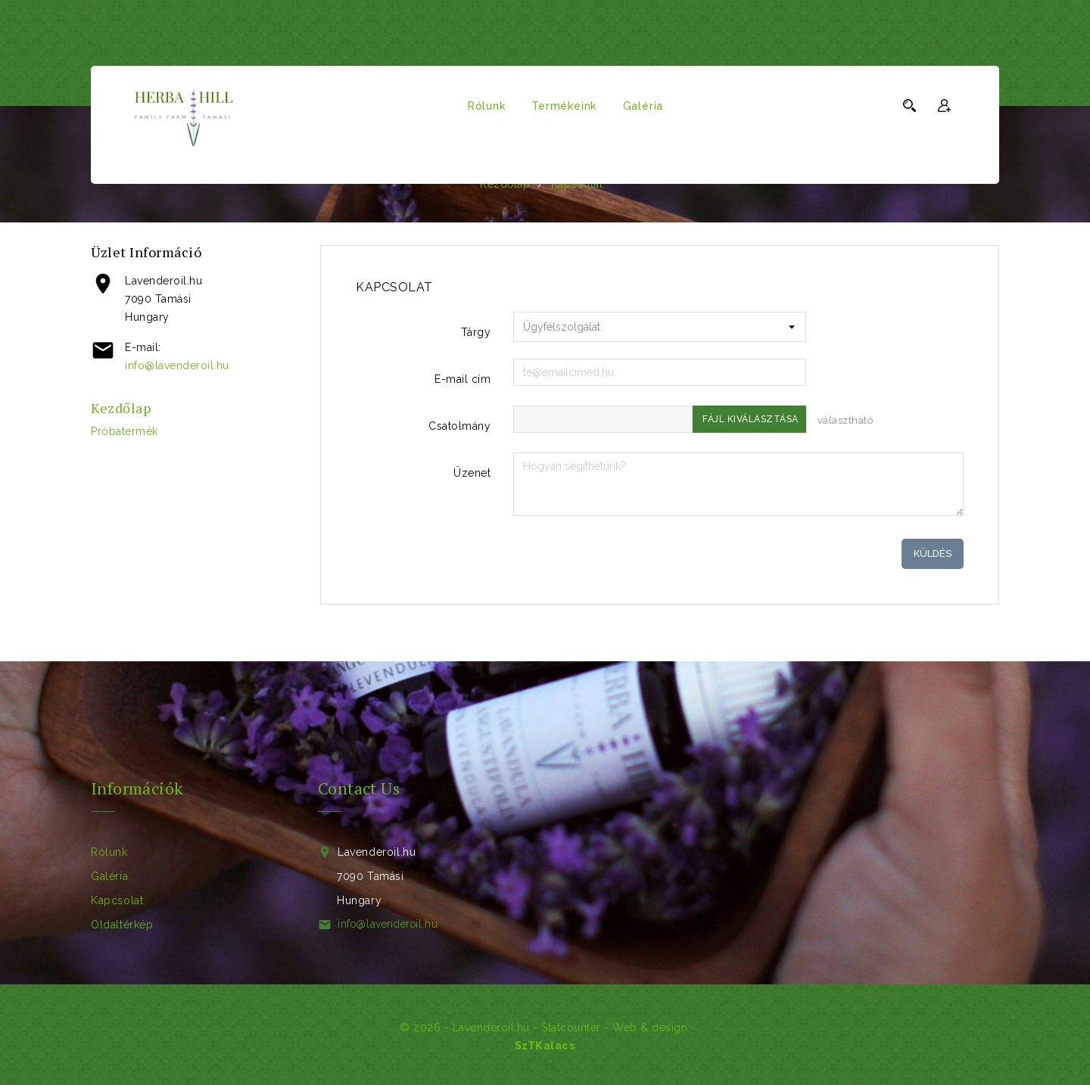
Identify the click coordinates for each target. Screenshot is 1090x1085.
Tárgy (476, 332)
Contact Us (359, 788)
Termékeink (563, 106)
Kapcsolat (117, 900)
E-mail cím (462, 379)
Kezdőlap (121, 408)
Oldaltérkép (122, 925)
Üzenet (471, 473)
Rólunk (487, 106)
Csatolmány (459, 426)
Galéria (643, 106)
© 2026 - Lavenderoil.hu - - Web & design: (545, 1027)
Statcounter (571, 1027)
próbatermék (124, 431)
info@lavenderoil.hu (177, 365)
